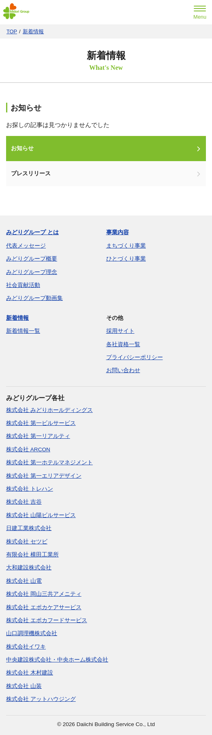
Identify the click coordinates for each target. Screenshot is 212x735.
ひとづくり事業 (126, 259)
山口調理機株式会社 (31, 633)
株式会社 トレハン (29, 489)
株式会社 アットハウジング (41, 699)
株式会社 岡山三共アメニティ (43, 594)
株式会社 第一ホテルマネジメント (49, 462)
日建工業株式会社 (28, 528)
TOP (11, 31)
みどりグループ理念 (31, 272)
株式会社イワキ (26, 647)
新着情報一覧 (23, 331)
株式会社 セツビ (26, 542)
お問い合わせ (123, 370)
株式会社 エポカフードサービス (46, 620)
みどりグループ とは (32, 232)
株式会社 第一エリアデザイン (43, 476)
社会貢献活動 (23, 285)
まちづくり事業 (126, 246)
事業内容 (117, 232)
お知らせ (22, 148)
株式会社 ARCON (28, 449)
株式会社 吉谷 (24, 502)
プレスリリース (31, 173)
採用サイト (120, 331)
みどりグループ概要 (31, 259)
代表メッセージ (26, 246)
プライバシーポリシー (134, 357)
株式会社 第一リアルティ (38, 436)
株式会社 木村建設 (29, 673)
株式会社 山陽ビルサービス (41, 515)
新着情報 (33, 31)
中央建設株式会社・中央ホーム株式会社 (57, 660)
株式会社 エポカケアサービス (43, 607)
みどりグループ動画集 (34, 298)
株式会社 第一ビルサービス (41, 423)
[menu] (200, 13)
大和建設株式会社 (28, 568)
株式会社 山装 (24, 686)
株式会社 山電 (24, 581)
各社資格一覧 (123, 344)
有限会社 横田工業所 (32, 555)
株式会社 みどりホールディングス (49, 410)
